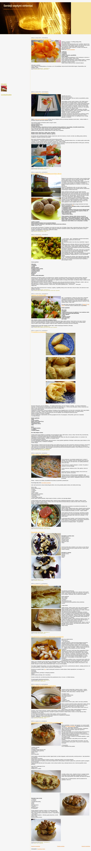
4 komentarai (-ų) (47, 68)
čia (72, 205)
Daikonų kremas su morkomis (41, 39)
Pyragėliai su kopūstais (39, 332)
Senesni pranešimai (86, 846)
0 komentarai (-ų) (47, 168)
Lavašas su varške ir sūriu (40, 585)
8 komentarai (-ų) (47, 230)
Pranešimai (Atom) (41, 849)
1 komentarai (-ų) (47, 717)
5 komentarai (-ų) (47, 289)
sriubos (45, 528)
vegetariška (58, 290)
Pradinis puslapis (60, 846)
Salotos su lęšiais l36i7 (38, 295)
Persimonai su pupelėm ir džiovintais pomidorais (47, 636)
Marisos (84, 304)
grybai (35, 843)
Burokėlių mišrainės (38, 532)
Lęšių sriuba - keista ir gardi (40, 454)
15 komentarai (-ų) (47, 449)
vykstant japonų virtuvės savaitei (41, 119)
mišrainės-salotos (37, 69)
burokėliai (35, 580)
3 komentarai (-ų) (47, 632)
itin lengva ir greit (37, 633)
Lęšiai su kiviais (36, 236)
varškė (45, 231)
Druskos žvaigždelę (70, 49)
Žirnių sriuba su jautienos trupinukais (43, 686)
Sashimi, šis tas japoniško (39, 93)
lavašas (41, 633)
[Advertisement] (42, 81)
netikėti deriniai (45, 69)
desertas (35, 231)
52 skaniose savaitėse (70, 726)
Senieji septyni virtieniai (18, 5)
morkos (41, 69)
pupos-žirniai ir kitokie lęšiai (50, 290)
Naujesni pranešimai (35, 846)
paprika (41, 327)
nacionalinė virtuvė (40, 231)
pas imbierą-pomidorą (46, 482)
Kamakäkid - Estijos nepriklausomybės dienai (46, 173)
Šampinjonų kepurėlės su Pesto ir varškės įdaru (47, 722)
